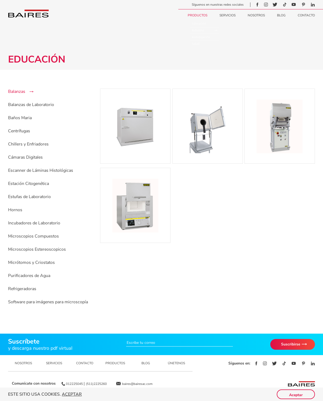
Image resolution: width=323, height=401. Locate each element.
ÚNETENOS (176, 363)
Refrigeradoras (22, 289)
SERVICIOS (54, 363)
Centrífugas (19, 131)
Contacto (306, 15)
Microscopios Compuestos (33, 236)
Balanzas (16, 91)
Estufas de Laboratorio (29, 197)
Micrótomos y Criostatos (31, 262)
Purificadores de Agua (29, 276)
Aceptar (72, 394)
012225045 (75, 384)
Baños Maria (20, 118)
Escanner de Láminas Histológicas (40, 170)
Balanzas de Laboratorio (31, 105)
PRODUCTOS (115, 363)
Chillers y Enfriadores (28, 144)
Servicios (227, 15)
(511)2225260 (96, 384)
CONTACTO (84, 363)
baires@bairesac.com (137, 384)
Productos (197, 15)
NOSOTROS (23, 363)
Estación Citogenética (28, 184)
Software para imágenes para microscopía (48, 302)
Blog (281, 15)
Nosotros (256, 15)
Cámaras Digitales (25, 157)
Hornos (15, 210)
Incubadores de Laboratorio (34, 223)
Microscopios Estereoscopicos (37, 249)
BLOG (145, 363)
